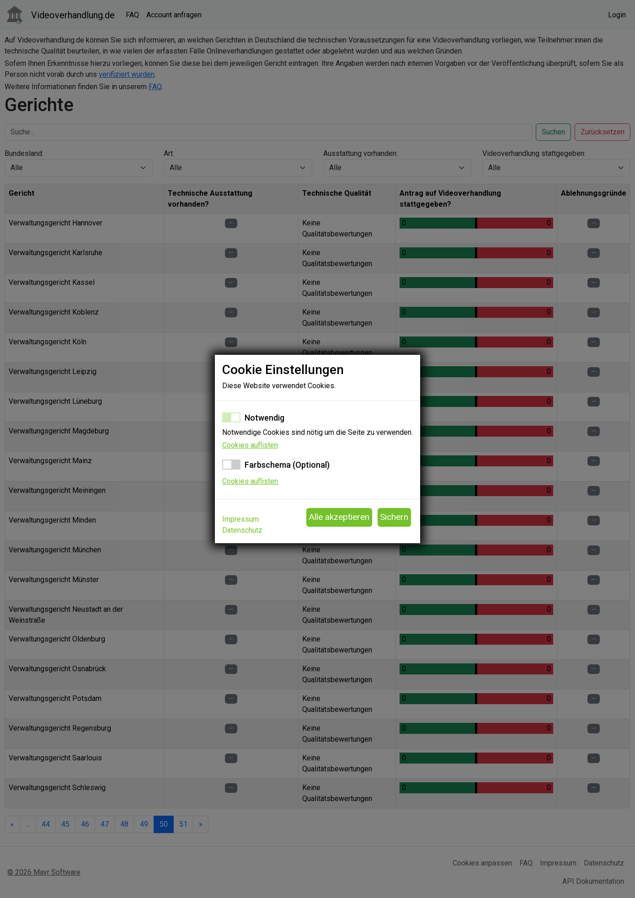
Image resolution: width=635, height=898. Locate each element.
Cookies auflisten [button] (250, 445)
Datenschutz (242, 530)
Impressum (240, 519)
